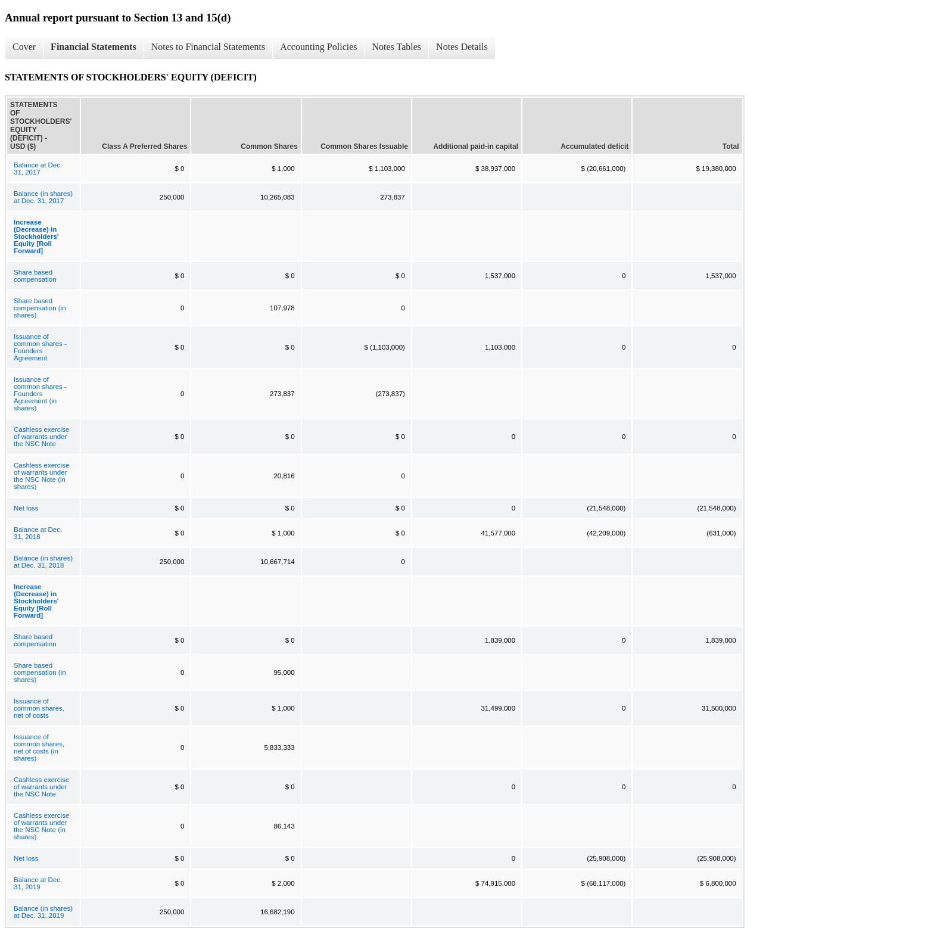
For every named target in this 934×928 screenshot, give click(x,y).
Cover (24, 47)
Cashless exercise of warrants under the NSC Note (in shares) (41, 476)
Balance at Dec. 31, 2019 (38, 883)
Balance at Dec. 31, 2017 (38, 168)
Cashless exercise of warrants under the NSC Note (41, 436)
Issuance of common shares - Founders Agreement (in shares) (40, 394)
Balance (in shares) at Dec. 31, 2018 (43, 562)
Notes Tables (397, 47)
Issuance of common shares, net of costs (39, 708)
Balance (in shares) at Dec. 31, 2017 (43, 197)
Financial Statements (93, 47)
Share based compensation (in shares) (40, 308)
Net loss (26, 508)
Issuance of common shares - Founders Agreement (40, 347)
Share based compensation (35, 276)
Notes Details (462, 47)
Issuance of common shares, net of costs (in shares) (39, 747)
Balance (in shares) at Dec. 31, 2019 (43, 912)
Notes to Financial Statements (208, 47)
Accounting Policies (318, 47)
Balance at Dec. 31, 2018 (38, 533)
